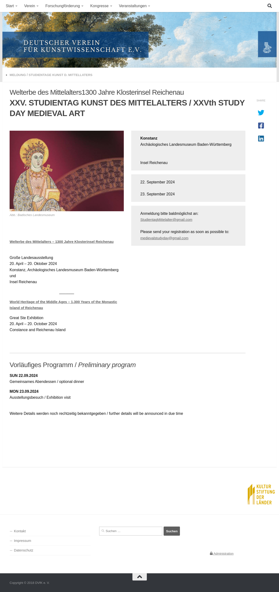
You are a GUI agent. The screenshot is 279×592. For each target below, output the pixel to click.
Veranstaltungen (133, 6)
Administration (222, 553)
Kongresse (99, 6)
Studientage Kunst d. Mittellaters (63, 75)
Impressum (22, 540)
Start (10, 6)
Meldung (18, 75)
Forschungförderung (62, 6)
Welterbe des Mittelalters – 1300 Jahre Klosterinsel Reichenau (65, 241)
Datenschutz (23, 550)
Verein (29, 6)
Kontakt (20, 531)
